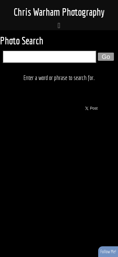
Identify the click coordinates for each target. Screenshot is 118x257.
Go (106, 56)
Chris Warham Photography (59, 12)
